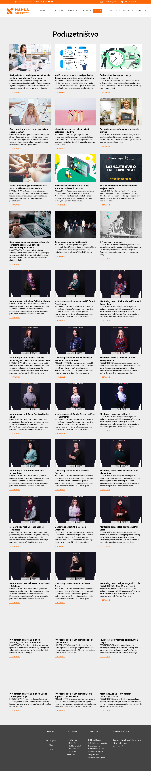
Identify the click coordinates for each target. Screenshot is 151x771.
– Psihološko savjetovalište (97, 743)
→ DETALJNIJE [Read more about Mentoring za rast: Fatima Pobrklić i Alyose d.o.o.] (14, 490)
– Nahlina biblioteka (94, 740)
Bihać (51, 745)
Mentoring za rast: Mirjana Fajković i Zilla (120, 583)
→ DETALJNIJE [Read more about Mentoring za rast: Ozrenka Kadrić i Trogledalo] (14, 546)
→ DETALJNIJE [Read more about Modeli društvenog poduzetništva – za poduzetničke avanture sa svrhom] (14, 205)
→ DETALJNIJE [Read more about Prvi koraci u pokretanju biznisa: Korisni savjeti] (105, 657)
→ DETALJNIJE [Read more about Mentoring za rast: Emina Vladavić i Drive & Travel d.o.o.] (105, 320)
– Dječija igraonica (93, 746)
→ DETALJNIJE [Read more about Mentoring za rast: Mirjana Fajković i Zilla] (105, 600)
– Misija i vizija (72, 740)
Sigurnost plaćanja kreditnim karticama (127, 740)
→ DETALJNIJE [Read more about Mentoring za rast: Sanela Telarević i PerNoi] (60, 490)
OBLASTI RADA (57, 11)
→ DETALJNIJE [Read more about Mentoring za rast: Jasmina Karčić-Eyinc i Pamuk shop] (60, 320)
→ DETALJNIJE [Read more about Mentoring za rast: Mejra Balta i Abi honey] (14, 318)
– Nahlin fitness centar (95, 749)
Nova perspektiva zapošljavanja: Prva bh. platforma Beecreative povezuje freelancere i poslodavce (29, 245)
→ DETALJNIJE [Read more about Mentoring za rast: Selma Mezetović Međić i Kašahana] (14, 603)
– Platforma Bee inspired (96, 758)
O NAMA (43, 11)
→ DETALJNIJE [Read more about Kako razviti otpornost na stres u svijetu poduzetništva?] (14, 148)
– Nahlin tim (71, 743)
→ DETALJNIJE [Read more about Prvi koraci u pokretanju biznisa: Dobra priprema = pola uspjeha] (60, 710)
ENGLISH (98, 11)
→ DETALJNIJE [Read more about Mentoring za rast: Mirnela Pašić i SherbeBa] (60, 546)
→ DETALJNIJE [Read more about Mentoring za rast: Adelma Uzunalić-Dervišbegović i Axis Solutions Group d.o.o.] (14, 377)
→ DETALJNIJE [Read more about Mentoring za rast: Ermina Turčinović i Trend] (60, 603)
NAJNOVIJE (87, 11)
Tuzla (51, 749)
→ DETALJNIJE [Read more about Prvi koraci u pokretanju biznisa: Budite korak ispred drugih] (14, 710)
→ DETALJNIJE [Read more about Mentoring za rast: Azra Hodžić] (105, 431)
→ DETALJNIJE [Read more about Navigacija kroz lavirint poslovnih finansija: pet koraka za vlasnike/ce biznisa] (14, 92)
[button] (145, 11)
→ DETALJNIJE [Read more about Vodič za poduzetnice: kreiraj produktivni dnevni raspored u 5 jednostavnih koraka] (60, 92)
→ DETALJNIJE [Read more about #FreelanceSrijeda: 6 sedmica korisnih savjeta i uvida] (105, 205)
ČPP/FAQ (139, 11)
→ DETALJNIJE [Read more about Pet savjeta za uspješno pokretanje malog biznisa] (105, 146)
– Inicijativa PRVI (93, 755)
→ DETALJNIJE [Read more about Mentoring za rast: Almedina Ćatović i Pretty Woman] (105, 377)
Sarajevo (52, 741)
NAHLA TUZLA (128, 11)
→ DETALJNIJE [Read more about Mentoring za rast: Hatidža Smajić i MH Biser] (105, 546)
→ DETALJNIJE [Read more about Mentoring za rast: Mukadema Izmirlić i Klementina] (105, 490)
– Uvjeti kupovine (118, 746)
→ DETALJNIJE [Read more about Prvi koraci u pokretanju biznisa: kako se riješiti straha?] (60, 657)
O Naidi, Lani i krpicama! (111, 242)
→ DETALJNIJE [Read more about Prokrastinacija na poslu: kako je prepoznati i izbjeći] (105, 92)
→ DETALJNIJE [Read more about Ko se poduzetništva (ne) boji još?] (60, 256)
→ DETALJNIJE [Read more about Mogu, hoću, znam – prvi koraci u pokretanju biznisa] (105, 710)
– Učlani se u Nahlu (74, 749)
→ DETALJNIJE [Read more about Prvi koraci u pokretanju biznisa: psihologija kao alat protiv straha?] (14, 657)
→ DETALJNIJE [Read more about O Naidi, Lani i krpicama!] (105, 259)
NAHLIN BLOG (73, 11)
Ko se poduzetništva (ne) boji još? (71, 242)
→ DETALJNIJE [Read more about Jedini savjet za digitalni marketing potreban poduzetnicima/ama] (60, 205)
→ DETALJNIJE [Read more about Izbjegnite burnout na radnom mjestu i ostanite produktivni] (60, 148)
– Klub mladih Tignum (95, 752)
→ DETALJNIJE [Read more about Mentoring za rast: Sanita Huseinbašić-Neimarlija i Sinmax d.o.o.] (60, 377)
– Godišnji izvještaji (74, 746)
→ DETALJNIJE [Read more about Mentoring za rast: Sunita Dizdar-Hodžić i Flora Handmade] (60, 433)
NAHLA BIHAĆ (115, 11)
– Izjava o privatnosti (119, 743)
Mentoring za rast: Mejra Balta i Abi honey (29, 301)
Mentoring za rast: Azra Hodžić (115, 414)
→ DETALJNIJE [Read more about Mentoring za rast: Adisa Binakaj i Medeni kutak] (14, 433)
